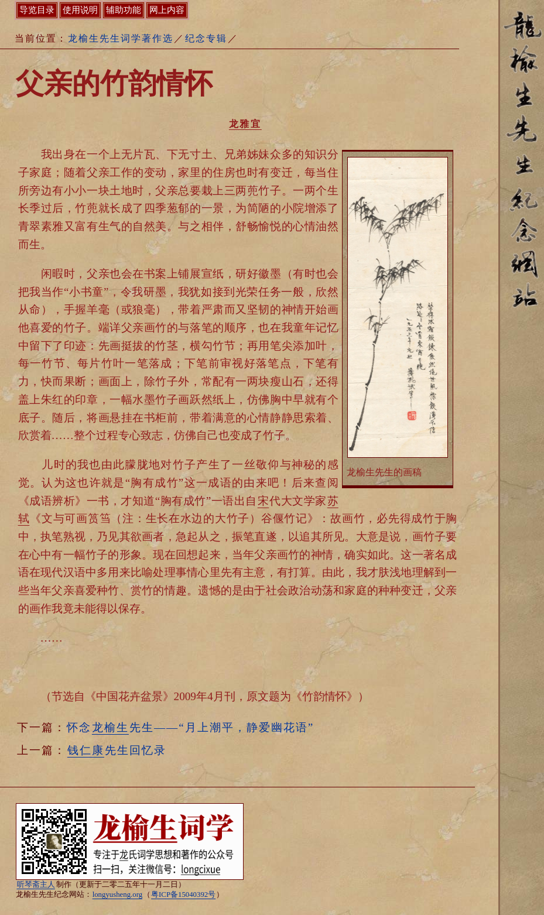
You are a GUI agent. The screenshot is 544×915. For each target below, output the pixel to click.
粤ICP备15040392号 (183, 894)
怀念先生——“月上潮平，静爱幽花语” (190, 727)
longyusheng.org (117, 894)
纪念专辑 (206, 38)
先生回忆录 (116, 750)
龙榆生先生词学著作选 (120, 38)
